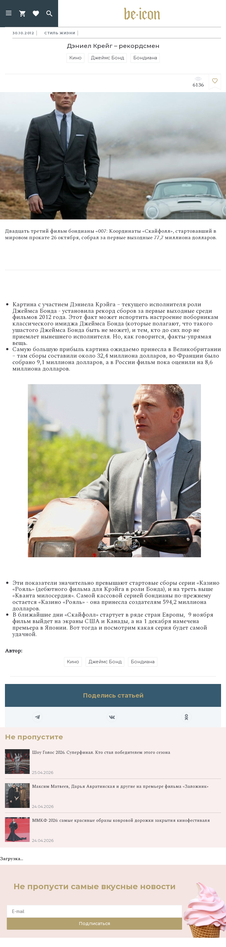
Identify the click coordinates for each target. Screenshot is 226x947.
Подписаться (94, 923)
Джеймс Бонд (107, 58)
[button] (8, 13)
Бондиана (145, 58)
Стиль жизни (59, 33)
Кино (75, 58)
